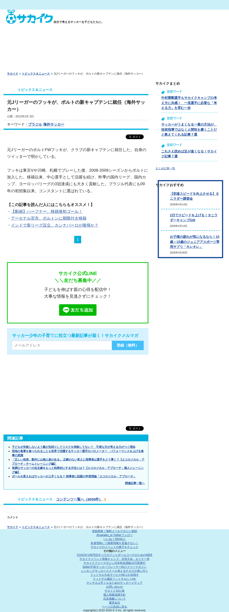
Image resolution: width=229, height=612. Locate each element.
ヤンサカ (114, 582)
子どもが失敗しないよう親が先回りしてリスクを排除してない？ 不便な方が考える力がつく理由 (73, 447)
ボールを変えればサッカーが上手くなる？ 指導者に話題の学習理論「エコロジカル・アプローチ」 (74, 476)
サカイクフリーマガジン (114, 563)
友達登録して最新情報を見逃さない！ (114, 543)
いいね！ (114, 539)
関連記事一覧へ (135, 483)
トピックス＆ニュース (36, 73)
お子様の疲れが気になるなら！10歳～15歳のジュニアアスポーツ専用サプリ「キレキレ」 (194, 242)
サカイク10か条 (114, 590)
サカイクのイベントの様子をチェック (114, 547)
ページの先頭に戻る (114, 606)
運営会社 (114, 602)
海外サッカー (53, 124)
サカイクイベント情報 (114, 559)
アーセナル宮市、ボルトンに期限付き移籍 (48, 218)
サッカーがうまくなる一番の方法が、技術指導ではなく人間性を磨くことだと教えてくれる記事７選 (189, 129)
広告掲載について (114, 598)
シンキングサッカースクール (114, 570)
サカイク (12, 73)
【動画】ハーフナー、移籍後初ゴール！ (46, 211)
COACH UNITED (114, 555)
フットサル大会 (114, 574)
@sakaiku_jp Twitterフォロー (114, 535)
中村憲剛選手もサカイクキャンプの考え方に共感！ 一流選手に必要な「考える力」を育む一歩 (189, 103)
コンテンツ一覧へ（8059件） (79, 499)
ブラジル (35, 124)
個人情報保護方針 (114, 594)
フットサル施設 (114, 578)
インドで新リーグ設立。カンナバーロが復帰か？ (54, 225)
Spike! (114, 567)
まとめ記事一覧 (165, 168)
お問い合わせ (114, 586)
